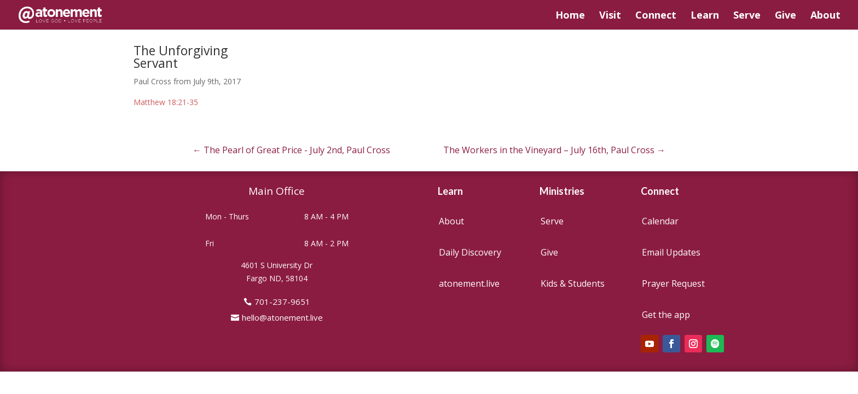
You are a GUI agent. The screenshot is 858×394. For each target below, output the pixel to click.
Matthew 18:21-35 (166, 102)
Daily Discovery (470, 252)
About (825, 16)
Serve (747, 16)
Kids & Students (573, 283)
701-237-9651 (282, 301)
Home (570, 16)
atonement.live (469, 283)
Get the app (666, 315)
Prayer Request (673, 283)
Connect (655, 16)
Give (785, 16)
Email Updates (671, 252)
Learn (705, 16)
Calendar (660, 221)
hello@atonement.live (282, 317)
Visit (610, 16)
